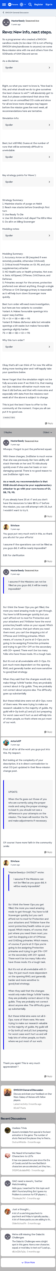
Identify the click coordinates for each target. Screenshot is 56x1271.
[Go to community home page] (13, 4)
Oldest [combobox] (47, 432)
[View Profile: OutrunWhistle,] (8, 1130)
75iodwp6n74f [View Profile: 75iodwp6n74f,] (19, 1198)
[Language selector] (23, 4)
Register (38, 4)
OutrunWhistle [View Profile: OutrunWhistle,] (19, 1142)
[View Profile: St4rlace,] (6, 527)
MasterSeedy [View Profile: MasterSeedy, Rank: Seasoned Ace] (18, 20)
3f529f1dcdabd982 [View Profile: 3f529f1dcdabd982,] (21, 1170)
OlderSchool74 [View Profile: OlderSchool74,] (19, 1223)
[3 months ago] (33, 1142)
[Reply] (49, 423)
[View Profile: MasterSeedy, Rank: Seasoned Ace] (6, 22)
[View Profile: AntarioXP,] (6, 743)
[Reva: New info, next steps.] (24, 444)
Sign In (49, 4)
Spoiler (9, 67)
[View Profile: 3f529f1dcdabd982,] (8, 1155)
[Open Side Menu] (4, 4)
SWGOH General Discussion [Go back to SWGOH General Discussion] (15, 12)
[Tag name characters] (9, 417)
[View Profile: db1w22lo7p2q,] (8, 1237)
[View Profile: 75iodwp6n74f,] (8, 1183)
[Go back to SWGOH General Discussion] (33, 1090)
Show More (28, 1262)
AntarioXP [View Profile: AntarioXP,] (16, 741)
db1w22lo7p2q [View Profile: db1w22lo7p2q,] (18, 1251)
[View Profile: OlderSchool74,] (8, 1212)
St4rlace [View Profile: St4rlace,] (15, 525)
